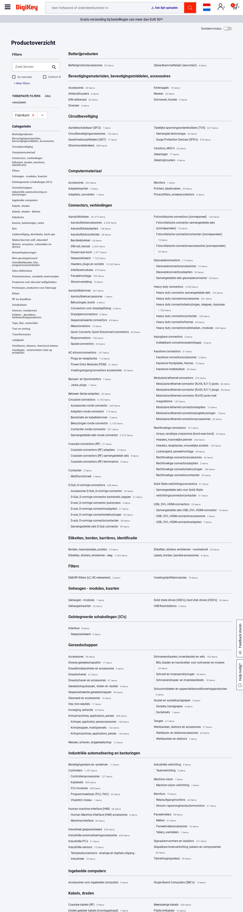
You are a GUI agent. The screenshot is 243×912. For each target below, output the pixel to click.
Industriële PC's (83, 841)
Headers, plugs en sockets (95, 264)
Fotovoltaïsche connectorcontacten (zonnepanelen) (189, 238)
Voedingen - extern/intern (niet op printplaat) (32, 351)
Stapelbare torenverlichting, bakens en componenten (187, 850)
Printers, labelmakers (173, 189)
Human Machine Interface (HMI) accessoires (104, 815)
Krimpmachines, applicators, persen (97, 716)
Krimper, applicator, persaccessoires (100, 722)
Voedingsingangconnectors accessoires (102, 370)
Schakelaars (19, 305)
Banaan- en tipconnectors (89, 379)
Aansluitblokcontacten (91, 235)
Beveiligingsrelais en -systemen (93, 765)
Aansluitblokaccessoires (94, 223)
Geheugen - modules (86, 600)
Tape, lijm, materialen (25, 323)
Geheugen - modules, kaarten (29, 176)
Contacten (79, 471)
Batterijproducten (22, 134)
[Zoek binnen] (32, 66)
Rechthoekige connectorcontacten (183, 475)
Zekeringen (166, 154)
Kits (14, 228)
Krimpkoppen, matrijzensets (95, 728)
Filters (16, 170)
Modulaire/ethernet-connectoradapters (186, 407)
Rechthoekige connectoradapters (182, 463)
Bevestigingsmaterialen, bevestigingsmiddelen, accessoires (33, 139)
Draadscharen (83, 674)
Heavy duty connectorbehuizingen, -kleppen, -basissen (190, 308)
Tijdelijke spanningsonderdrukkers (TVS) (186, 128)
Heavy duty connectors (176, 287)
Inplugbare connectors (173, 337)
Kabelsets (18, 217)
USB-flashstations (170, 606)
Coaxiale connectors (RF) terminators (99, 462)
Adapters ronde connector (94, 412)
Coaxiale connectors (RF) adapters (98, 450)
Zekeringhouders (169, 160)
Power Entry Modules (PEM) (94, 364)
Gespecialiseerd (88, 258)
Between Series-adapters (89, 394)
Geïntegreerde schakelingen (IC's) (32, 182)
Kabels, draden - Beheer (26, 211)
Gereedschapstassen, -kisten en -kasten (98, 686)
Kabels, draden (21, 206)
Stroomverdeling (87, 282)
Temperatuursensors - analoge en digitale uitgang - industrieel (103, 856)
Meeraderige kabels (172, 905)
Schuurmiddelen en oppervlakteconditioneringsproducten (190, 692)
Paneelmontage (87, 276)
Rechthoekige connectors (176, 428)
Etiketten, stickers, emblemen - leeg (97, 555)
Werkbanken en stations (176, 739)
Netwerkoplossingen (24, 252)
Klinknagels (167, 88)
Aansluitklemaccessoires (91, 297)
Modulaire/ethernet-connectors (180, 378)
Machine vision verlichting (177, 785)
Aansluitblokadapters (91, 229)
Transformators (21, 334)
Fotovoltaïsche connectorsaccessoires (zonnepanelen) (191, 249)
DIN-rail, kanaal (88, 246)
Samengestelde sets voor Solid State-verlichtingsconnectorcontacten (182, 493)
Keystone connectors (173, 351)
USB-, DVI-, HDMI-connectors (177, 504)
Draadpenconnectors (89, 314)
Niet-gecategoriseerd (24, 258)
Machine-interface (88, 821)
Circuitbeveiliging (22, 147)
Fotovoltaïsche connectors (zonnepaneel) (186, 217)
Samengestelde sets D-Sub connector (100, 527)
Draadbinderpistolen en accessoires (96, 669)
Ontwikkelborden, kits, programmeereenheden (26, 263)
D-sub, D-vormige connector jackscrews (100, 503)
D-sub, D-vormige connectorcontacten (100, 521)
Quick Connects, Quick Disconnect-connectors (105, 332)
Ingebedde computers (25, 200)
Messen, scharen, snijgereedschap (95, 742)
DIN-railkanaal (83, 100)
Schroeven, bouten (170, 100)
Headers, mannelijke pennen (180, 440)
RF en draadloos (21, 299)
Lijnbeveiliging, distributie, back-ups (33, 234)
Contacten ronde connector (94, 429)
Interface (78, 628)
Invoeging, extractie (86, 710)
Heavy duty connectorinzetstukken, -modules (191, 328)
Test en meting (21, 329)
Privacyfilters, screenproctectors (179, 195)
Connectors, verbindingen (27, 158)
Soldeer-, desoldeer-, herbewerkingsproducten (26, 316)
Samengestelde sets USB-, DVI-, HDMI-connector (192, 510)
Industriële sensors (85, 847)
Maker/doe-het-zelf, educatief (30, 240)
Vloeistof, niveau (86, 800)
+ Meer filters (22, 83)
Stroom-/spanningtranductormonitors (186, 806)
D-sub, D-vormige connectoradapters (99, 509)
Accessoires (81, 88)
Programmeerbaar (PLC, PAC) (95, 794)
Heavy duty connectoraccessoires (184, 299)
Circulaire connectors (89, 400)
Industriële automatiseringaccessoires (99, 835)
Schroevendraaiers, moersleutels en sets (185, 657)
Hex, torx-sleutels (84, 704)
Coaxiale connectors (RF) (90, 444)
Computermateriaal (23, 152)
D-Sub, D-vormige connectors (93, 485)
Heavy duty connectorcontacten (183, 316)
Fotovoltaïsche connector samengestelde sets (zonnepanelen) (185, 226)
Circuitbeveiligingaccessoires (93, 134)
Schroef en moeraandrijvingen (181, 674)
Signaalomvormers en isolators (180, 841)
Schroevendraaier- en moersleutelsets (185, 680)
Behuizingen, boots (88, 302)
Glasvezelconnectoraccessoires (181, 266)
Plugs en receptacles (90, 359)
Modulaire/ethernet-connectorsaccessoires (189, 419)
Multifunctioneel (86, 476)
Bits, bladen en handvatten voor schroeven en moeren (190, 666)
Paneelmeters (168, 815)
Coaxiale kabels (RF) (86, 905)
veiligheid (17, 340)
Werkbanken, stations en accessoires (183, 727)
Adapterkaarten (83, 189)
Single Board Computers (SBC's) (180, 882)
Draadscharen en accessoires (92, 680)
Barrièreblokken (86, 240)
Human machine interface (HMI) (94, 809)
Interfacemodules (88, 270)
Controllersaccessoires (91, 776)
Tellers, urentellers (172, 832)
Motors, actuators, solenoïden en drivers (31, 245)
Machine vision (168, 779)
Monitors (164, 183)
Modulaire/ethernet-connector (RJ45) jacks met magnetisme (186, 399)
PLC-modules (85, 788)
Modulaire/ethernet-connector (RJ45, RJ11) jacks (193, 384)
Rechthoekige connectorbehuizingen (185, 469)
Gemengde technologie (176, 134)
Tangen (164, 721)
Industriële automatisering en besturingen (29, 193)
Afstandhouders (83, 94)
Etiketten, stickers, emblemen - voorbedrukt (186, 550)
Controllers (82, 771)
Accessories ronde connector (95, 406)
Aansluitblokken (86, 217)
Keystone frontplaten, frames (180, 363)
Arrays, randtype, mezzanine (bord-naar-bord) (190, 434)
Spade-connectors (88, 344)
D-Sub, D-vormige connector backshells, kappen (106, 497)
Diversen (78, 106)
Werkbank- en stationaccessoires (182, 733)
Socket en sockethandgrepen (177, 701)
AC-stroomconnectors (88, 353)
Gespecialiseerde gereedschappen (95, 692)
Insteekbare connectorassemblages (183, 343)
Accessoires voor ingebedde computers (98, 882)
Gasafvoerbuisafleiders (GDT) (92, 140)
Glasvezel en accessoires (89, 698)
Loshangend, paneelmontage (180, 452)
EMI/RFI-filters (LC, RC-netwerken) (94, 578)
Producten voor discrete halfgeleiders (34, 282)
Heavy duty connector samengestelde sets (189, 293)
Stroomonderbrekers (87, 146)
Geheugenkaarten (85, 606)
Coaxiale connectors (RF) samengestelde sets (105, 456)
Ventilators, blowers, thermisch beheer (35, 346)
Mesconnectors (86, 326)
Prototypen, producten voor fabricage (34, 288)
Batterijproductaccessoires (90, 65)
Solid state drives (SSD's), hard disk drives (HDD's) (191, 600)
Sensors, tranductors (24, 310)
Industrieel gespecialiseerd (91, 829)
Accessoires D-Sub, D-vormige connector (102, 491)
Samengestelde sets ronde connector (102, 435)
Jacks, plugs (83, 385)
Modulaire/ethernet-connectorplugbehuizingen (190, 413)
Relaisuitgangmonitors (176, 800)
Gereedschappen (22, 187)
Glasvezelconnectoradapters (180, 272)
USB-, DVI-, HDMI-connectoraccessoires (185, 516)
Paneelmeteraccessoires (177, 826)
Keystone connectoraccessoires (181, 357)
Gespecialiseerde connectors (94, 320)
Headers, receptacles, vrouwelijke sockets (188, 446)
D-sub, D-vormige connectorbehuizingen (102, 515)
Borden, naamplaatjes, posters (93, 550)
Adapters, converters (86, 195)
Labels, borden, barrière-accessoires (181, 555)
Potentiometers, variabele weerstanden (35, 276)
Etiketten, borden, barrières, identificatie (28, 163)
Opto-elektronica (22, 271)
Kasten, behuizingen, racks (28, 223)
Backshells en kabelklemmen (94, 418)
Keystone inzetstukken (176, 369)
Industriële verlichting (172, 765)
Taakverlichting (170, 771)
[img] (26, 8)
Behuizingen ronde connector (97, 423)
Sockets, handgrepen (174, 706)
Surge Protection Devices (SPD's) (183, 140)
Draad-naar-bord (89, 252)
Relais (15, 293)
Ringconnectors (87, 338)
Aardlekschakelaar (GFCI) (89, 128)
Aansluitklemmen (85, 291)
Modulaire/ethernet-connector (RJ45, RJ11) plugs (193, 390)
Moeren (164, 94)
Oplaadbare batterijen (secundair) (180, 65)
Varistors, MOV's (170, 148)
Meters (166, 820)
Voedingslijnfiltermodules (176, 578)
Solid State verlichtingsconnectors (181, 484)
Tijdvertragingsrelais (172, 859)
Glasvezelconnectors (173, 260)
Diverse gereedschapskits (90, 663)
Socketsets (168, 712)
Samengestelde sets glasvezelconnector (187, 278)
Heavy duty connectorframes (180, 322)
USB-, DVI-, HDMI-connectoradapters (183, 522)
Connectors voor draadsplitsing (96, 308)
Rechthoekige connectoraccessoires (184, 457)
